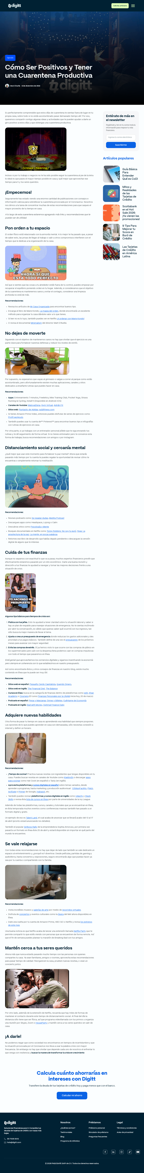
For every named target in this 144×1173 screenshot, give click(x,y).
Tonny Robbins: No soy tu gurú (61, 531)
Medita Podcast (56, 518)
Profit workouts (15, 417)
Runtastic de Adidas (28, 410)
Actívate (12, 792)
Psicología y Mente (40, 527)
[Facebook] (105, 1152)
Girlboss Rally (30, 827)
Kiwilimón (68, 777)
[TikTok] (130, 1152)
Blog (62, 1137)
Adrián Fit (58, 405)
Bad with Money (34, 705)
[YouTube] (138, 1152)
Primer (22, 792)
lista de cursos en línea (37, 799)
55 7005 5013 (11, 1139)
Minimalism (36, 323)
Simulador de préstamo (98, 1132)
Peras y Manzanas (37, 701)
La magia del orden (49, 311)
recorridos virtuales (71, 910)
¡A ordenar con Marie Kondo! (70, 319)
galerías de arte (40, 910)
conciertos (24, 914)
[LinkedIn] (113, 1152)
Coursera (24, 696)
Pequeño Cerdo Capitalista (43, 684)
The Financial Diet (36, 689)
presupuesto (72, 640)
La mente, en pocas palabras (43, 534)
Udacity (79, 796)
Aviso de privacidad (125, 1132)
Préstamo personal (97, 1128)
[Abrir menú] (133, 6)
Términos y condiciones (127, 1128)
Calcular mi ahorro (72, 1095)
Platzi (90, 788)
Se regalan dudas (40, 518)
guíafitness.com (46, 410)
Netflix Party (80, 931)
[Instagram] (121, 1152)
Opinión (10, 58)
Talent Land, (32, 818)
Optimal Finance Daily (53, 705)
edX (86, 693)
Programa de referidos (70, 1141)
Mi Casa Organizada (39, 307)
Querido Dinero (64, 684)
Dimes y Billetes (54, 701)
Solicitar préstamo (120, 6)
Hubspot (41, 792)
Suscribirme (121, 145)
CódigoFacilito (79, 788)
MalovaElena (34, 405)
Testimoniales (66, 1132)
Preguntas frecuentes (98, 1137)
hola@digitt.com (12, 1142)
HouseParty (41, 1023)
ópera (61, 914)
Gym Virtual (47, 405)
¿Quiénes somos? (67, 1128)
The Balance (52, 689)
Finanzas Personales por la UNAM (54, 696)
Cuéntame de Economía (74, 701)
